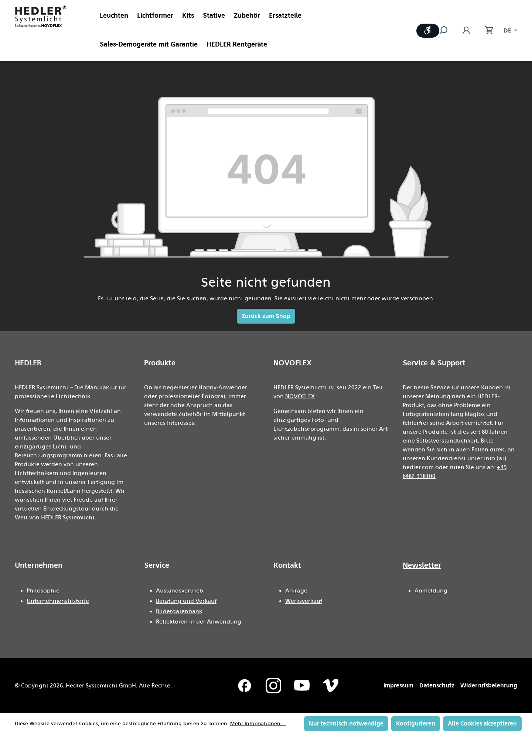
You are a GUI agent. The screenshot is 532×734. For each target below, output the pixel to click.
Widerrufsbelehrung (488, 685)
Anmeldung (431, 590)
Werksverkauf (303, 601)
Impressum (398, 685)
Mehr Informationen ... (258, 724)
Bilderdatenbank (179, 611)
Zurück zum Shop (266, 316)
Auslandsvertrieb (179, 590)
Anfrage (296, 590)
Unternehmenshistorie (58, 601)
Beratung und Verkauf (186, 601)
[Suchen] (447, 31)
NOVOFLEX (300, 396)
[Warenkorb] (485, 31)
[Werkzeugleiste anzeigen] (427, 31)
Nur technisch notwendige (346, 723)
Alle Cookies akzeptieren (482, 723)
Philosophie (43, 590)
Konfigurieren (415, 723)
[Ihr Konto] (466, 31)
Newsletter (422, 565)
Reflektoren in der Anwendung (198, 621)
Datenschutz (436, 685)
